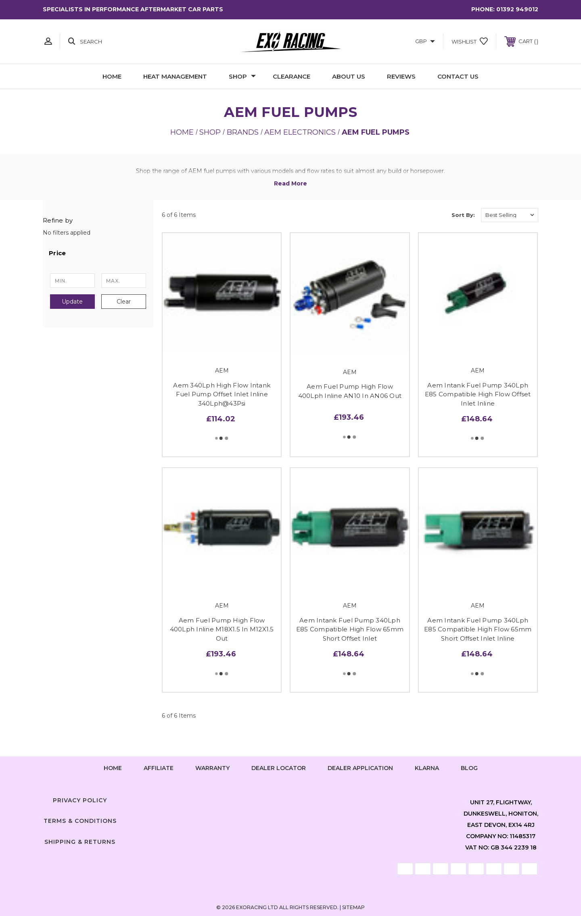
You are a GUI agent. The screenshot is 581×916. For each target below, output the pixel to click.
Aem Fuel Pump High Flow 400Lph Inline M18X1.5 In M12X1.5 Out (222, 629)
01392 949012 (517, 9)
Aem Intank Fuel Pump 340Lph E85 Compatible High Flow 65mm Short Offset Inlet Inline (477, 629)
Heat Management (175, 76)
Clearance (291, 76)
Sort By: (463, 215)
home (113, 768)
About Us (348, 76)
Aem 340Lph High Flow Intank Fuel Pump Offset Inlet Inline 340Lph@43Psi (221, 394)
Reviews (401, 76)
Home (111, 76)
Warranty (212, 768)
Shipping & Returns (79, 841)
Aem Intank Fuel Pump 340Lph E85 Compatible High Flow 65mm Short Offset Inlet (349, 629)
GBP (425, 41)
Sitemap (353, 907)
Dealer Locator (278, 768)
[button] (98, 253)
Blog (469, 768)
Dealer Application (360, 768)
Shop (242, 76)
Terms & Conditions (80, 820)
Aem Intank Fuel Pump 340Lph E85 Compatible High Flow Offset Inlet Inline (478, 394)
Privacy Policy (80, 800)
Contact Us (458, 76)
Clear (124, 301)
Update (72, 301)
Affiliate (158, 768)
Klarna (427, 768)
